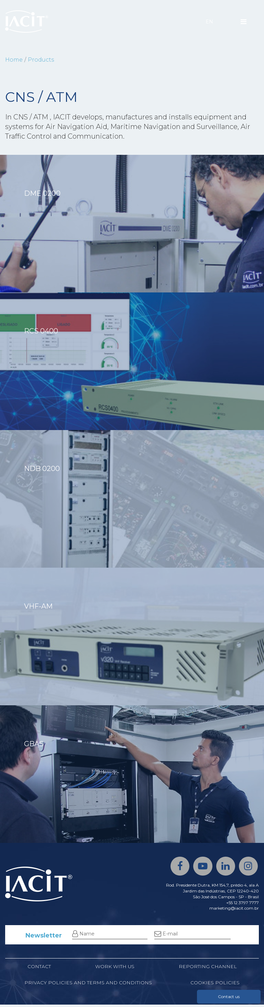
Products (41, 59)
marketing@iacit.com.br (234, 909)
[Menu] (244, 22)
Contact (39, 968)
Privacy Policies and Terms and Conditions (88, 985)
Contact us (229, 996)
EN (209, 22)
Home (14, 59)
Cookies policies (215, 985)
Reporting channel (208, 968)
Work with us (114, 968)
